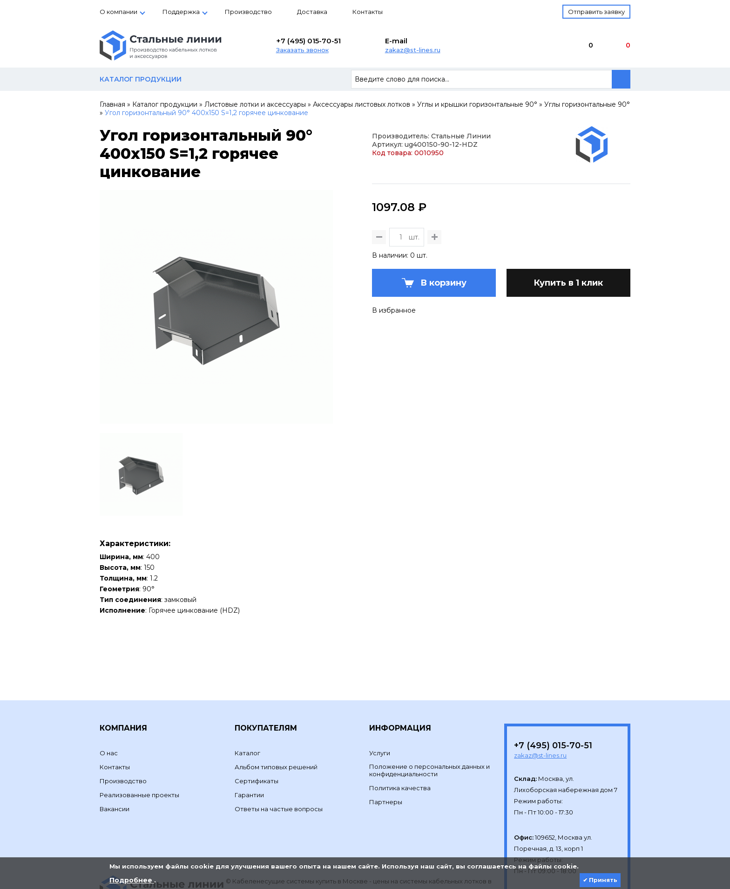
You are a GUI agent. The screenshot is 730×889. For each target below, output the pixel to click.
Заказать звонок (302, 50)
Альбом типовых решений (276, 703)
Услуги (379, 689)
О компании (118, 11)
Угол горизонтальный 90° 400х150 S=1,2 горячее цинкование (206, 113)
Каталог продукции (164, 104)
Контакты (367, 11)
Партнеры (385, 738)
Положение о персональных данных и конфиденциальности (429, 706)
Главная (112, 104)
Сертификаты (256, 717)
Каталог (247, 689)
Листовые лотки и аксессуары (255, 104)
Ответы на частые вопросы (279, 745)
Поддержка (181, 11)
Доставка (312, 11)
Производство (248, 11)
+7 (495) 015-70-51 (308, 40)
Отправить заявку (596, 11)
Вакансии (114, 745)
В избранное (394, 374)
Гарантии (249, 731)
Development (248, 839)
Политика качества (400, 724)
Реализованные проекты (139, 731)
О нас (109, 689)
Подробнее (131, 880)
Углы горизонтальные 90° (587, 104)
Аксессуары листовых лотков (361, 104)
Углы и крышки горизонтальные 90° (477, 104)
